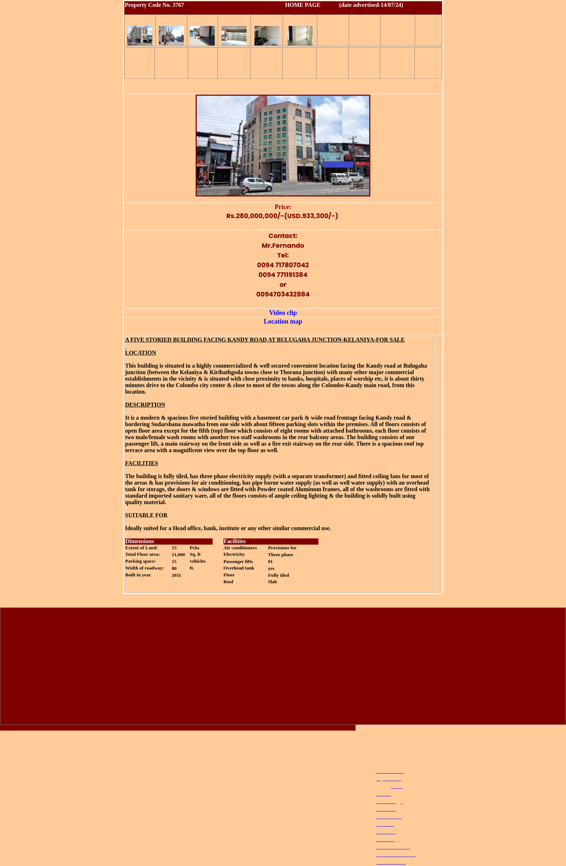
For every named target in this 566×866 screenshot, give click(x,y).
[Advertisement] (283, 667)
